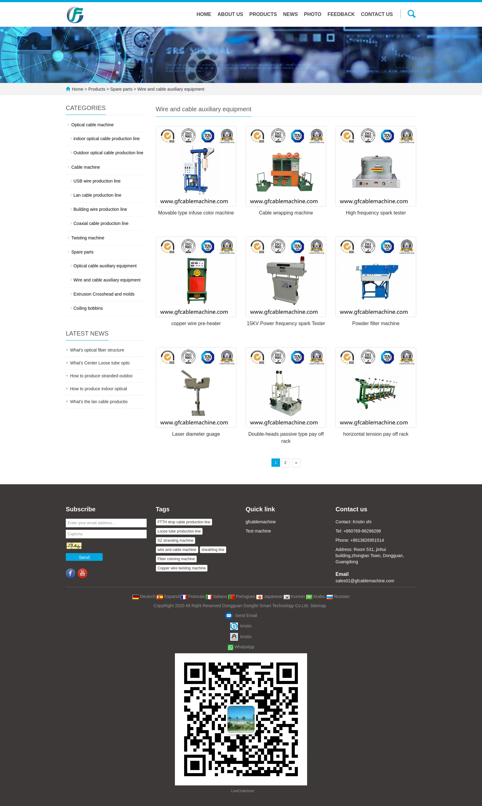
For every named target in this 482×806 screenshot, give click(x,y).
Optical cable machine (92, 124)
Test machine (258, 531)
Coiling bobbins (88, 308)
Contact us (377, 14)
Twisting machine (87, 237)
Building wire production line (100, 209)
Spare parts (121, 89)
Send (84, 557)
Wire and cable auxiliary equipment (170, 89)
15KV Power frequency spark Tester (286, 323)
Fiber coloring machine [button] (176, 559)
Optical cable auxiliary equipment (104, 265)
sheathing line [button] (213, 550)
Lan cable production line (97, 195)
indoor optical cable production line (106, 138)
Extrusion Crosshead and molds (103, 294)
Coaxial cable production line (100, 223)
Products (263, 14)
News (290, 14)
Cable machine (85, 167)
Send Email (241, 615)
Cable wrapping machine (286, 212)
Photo (313, 14)
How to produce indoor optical (98, 388)
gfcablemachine (261, 521)
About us (230, 14)
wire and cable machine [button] (177, 550)
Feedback (341, 14)
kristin (240, 625)
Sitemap (318, 605)
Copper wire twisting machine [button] (182, 568)
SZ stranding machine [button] (176, 540)
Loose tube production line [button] (179, 531)
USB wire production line (96, 181)
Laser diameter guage (196, 434)
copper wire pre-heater (196, 323)
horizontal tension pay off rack (376, 434)
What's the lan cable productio (99, 401)
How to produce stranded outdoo (101, 375)
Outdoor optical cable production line (108, 152)
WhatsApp (241, 646)
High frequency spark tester (376, 212)
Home (203, 14)
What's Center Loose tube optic (100, 362)
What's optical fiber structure (97, 350)
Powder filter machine (376, 323)
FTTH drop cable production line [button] (184, 522)
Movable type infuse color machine (196, 212)
